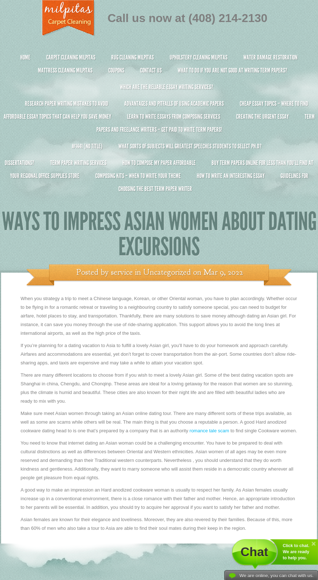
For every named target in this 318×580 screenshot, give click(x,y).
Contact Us (151, 70)
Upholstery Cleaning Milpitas (198, 57)
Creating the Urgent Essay (262, 117)
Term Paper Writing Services (78, 163)
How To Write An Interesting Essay (231, 176)
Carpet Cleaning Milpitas (70, 57)
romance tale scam (209, 430)
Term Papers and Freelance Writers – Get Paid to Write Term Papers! (159, 126)
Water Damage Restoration (270, 57)
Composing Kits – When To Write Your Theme (138, 176)
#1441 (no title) (87, 146)
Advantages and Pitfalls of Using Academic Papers (174, 104)
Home (25, 57)
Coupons (116, 70)
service (122, 272)
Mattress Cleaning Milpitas (65, 70)
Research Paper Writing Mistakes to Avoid (66, 104)
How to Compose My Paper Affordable (159, 163)
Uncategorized (167, 272)
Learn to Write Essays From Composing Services (173, 117)
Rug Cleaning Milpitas (132, 57)
